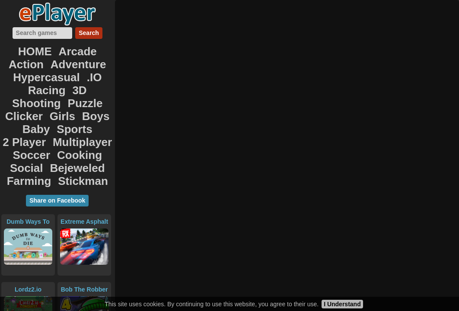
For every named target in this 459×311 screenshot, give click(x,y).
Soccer (15, 91)
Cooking (42, 91)
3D (97, 63)
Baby (14, 82)
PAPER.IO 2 (28, 273)
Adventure (93, 53)
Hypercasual (34, 63)
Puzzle (43, 72)
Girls (88, 72)
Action (64, 53)
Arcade (40, 53)
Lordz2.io (28, 206)
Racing (79, 63)
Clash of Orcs (84, 273)
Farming (42, 101)
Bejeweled (96, 91)
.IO (61, 63)
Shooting (16, 72)
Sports (35, 82)
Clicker (67, 72)
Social (67, 91)
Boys (107, 72)
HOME (16, 53)
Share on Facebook (57, 117)
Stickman (72, 101)
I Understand (342, 304)
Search (89, 37)
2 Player (60, 82)
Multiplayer (93, 82)
